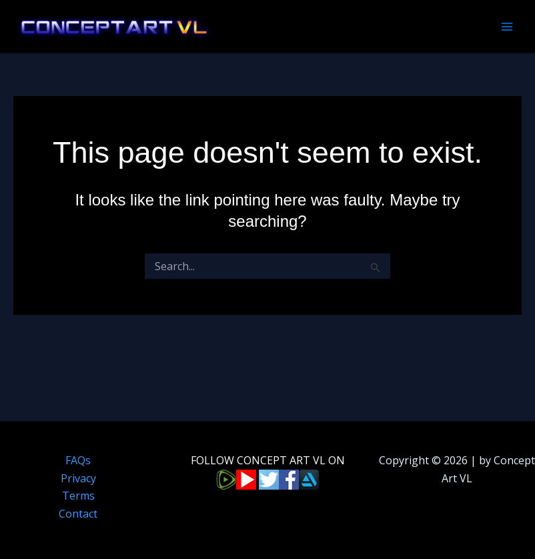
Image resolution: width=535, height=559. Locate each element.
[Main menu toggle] (507, 26)
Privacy (78, 478)
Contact (78, 513)
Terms (78, 495)
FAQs (78, 460)
